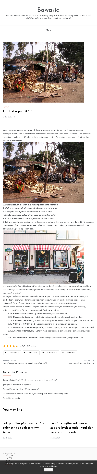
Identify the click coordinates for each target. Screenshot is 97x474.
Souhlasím (48, 470)
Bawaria (48, 10)
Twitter (30, 353)
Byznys (6, 106)
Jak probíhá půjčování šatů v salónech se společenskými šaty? (30, 380)
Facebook (11, 353)
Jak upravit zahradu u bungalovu (17, 384)
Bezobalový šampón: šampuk (81, 363)
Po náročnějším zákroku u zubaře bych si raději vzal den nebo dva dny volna (35, 393)
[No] (94, 467)
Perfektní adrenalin (11, 398)
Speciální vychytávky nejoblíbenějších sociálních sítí (25, 363)
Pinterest (49, 353)
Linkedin (68, 353)
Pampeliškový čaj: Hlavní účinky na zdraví (21, 389)
